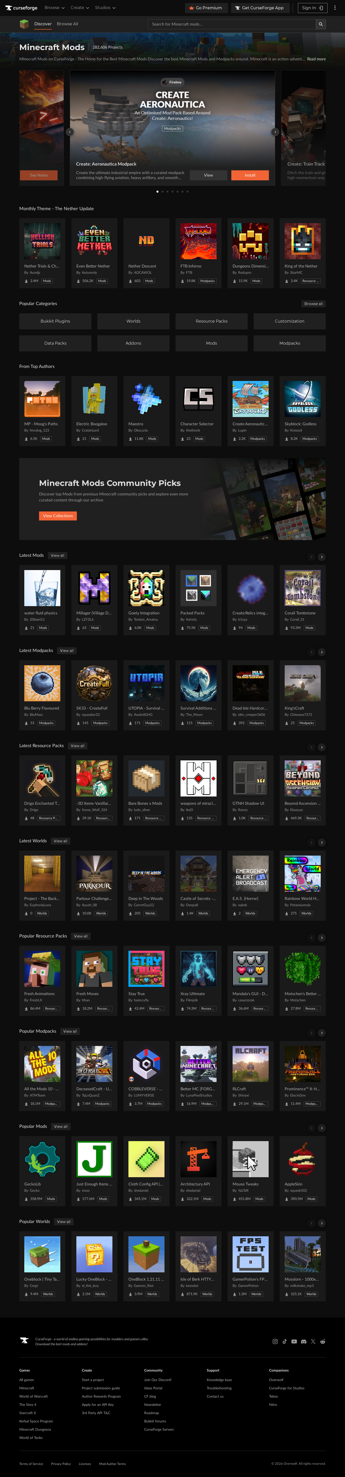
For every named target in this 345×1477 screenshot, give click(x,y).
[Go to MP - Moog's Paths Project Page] (42, 411)
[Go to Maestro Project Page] (146, 411)
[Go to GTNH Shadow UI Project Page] (251, 790)
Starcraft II (27, 1413)
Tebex (273, 1396)
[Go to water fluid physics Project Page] (42, 600)
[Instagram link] (275, 1341)
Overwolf (276, 1380)
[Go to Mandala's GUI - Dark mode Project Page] (251, 981)
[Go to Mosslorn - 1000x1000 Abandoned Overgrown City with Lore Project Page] (303, 1266)
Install (250, 175)
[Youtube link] (294, 1341)
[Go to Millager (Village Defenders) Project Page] (94, 600)
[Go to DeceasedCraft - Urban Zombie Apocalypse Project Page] (94, 1076)
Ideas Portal (153, 1388)
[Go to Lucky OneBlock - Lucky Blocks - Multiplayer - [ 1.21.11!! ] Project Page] (94, 1266)
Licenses (85, 1464)
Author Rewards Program (101, 1396)
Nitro (273, 1405)
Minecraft (26, 1388)
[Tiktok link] (285, 1341)
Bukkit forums (155, 1421)
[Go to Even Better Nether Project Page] (94, 253)
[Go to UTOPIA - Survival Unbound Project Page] (146, 695)
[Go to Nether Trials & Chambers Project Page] (42, 253)
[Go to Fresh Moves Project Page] (94, 981)
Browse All (67, 24)
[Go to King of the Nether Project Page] (303, 253)
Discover (43, 24)
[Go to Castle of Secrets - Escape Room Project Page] (199, 886)
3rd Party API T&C (96, 1413)
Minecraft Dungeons (35, 1429)
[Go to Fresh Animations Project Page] (42, 981)
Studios (105, 7)
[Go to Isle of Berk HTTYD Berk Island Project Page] (199, 1266)
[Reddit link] (323, 1341)
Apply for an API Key (98, 1405)
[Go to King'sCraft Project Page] (303, 695)
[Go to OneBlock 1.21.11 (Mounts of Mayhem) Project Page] (146, 1266)
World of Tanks (31, 1438)
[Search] (321, 24)
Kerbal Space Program (36, 1421)
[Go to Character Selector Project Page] (199, 411)
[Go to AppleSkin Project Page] (303, 1171)
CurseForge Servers (159, 1429)
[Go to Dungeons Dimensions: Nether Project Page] (251, 253)
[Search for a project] (232, 24)
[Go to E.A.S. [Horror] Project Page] (251, 886)
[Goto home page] (22, 8)
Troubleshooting (219, 1388)
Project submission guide (101, 1388)
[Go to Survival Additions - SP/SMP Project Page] (199, 695)
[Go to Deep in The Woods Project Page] (146, 886)
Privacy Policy (61, 1464)
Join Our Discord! (157, 1380)
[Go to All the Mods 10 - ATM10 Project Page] (42, 1076)
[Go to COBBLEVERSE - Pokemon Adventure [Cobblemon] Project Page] (146, 1076)
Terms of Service (31, 1464)
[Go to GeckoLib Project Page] (42, 1171)
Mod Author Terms (112, 1464)
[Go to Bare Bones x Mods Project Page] (146, 790)
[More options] (335, 8)
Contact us (215, 1396)
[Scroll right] (322, 557)
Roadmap (151, 1413)
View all (57, 555)
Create (80, 7)
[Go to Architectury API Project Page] (199, 1171)
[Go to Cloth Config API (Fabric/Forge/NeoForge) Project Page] (146, 1171)
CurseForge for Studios (286, 1388)
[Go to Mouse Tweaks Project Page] (251, 1171)
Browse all (313, 304)
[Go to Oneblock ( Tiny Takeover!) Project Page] (42, 1266)
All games (26, 1380)
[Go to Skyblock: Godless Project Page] (303, 411)
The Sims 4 (27, 1405)
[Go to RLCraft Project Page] (251, 1076)
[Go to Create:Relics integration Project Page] (251, 600)
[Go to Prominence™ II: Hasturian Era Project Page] (303, 1076)
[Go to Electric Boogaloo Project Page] (94, 411)
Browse (55, 7)
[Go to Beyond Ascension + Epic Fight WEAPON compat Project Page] (303, 790)
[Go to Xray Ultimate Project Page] (199, 981)
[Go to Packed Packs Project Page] (199, 600)
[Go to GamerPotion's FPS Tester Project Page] (251, 1266)
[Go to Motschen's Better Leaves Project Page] (303, 981)
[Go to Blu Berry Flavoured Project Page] (42, 695)
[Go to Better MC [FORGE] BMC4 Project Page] (199, 1076)
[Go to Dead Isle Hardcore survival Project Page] (251, 695)
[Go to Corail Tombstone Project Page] (303, 600)
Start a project (93, 1380)
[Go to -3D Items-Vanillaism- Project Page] (94, 790)
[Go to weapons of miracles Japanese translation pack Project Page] (199, 790)
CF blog (150, 1396)
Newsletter (152, 1405)
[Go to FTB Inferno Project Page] (199, 253)
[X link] (313, 1341)
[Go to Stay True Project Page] (146, 981)
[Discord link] (304, 1341)
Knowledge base (219, 1380)
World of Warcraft (33, 1396)
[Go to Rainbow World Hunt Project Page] (303, 886)
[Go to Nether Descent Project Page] (146, 253)
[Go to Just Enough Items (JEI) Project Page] (94, 1171)
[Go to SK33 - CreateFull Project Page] (94, 695)
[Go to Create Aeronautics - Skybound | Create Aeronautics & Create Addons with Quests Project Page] (251, 411)
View (208, 175)
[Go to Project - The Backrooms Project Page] (42, 886)
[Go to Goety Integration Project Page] (146, 600)
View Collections (58, 516)
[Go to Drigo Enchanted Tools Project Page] (42, 790)
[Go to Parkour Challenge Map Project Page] (94, 886)
